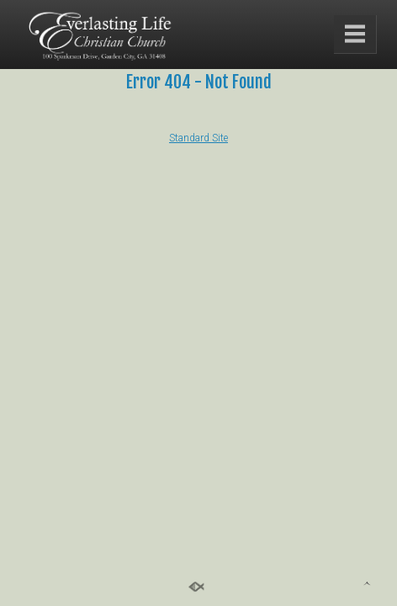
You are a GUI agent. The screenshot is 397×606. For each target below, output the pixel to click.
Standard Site (198, 138)
